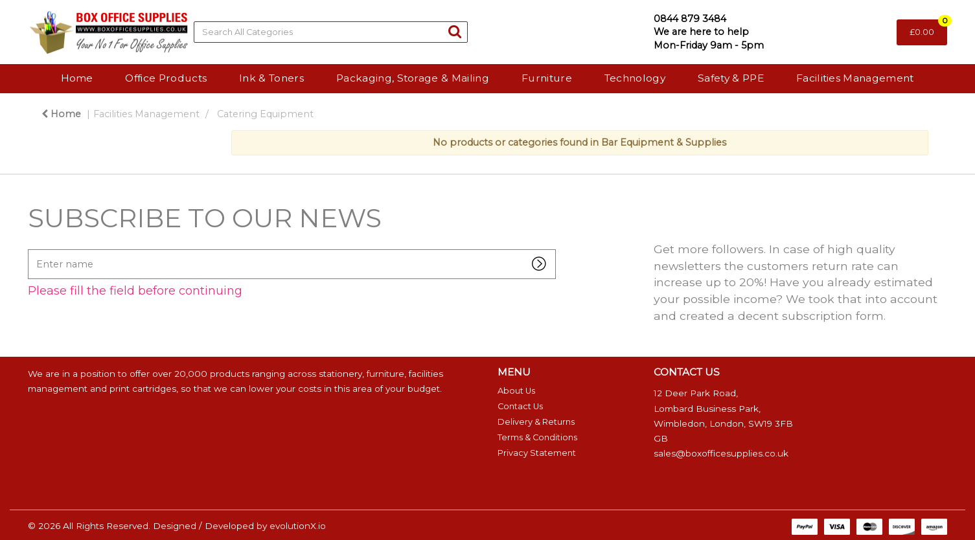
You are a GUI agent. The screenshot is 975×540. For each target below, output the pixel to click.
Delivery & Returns (536, 422)
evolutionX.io (298, 526)
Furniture (547, 78)
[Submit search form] (454, 31)
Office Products (166, 78)
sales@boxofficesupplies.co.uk (721, 453)
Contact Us (520, 406)
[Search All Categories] (331, 32)
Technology (634, 78)
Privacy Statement (537, 453)
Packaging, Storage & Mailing (412, 78)
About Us (516, 391)
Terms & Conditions (537, 437)
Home (77, 78)
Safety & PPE (731, 78)
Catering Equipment (265, 114)
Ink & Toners (271, 78)
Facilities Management (855, 78)
